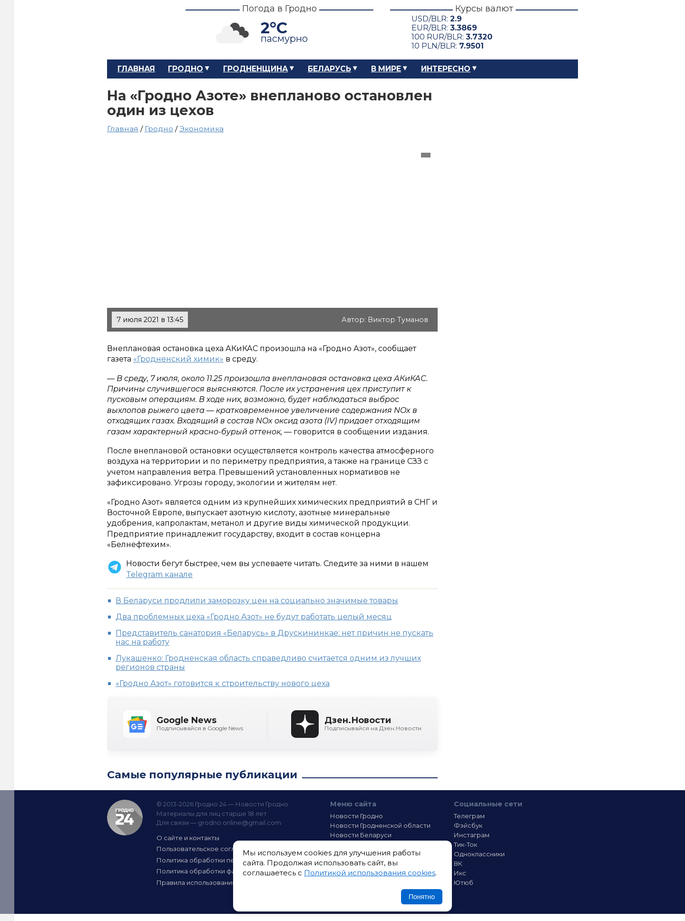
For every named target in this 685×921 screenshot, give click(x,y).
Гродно (185, 68)
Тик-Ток (465, 844)
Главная (136, 68)
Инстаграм (471, 835)
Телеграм (469, 816)
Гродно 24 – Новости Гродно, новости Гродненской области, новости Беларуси (138, 29)
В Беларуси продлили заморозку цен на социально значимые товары (257, 600)
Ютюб (463, 882)
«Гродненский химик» (178, 358)
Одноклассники (479, 854)
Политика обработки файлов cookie (215, 871)
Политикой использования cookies (369, 872)
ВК (458, 863)
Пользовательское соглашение (208, 848)
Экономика (201, 128)
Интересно (445, 68)
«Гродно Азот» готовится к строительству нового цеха (223, 683)
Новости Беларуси (360, 835)
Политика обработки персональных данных (227, 860)
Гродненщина (255, 68)
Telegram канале (159, 574)
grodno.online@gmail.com (239, 822)
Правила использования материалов (217, 882)
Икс (460, 873)
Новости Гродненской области (380, 825)
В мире (386, 68)
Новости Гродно (356, 816)
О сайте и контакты (188, 838)
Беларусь (329, 68)
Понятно (422, 897)
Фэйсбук (468, 825)
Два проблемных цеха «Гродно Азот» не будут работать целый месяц (254, 616)
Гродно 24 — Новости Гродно (125, 817)
